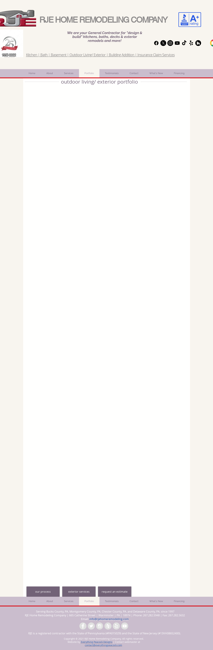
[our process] (43, 592)
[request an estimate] (114, 592)
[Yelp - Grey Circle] (116, 626)
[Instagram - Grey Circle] (99, 626)
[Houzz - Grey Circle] (108, 626)
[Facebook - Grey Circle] (82, 626)
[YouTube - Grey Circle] (124, 626)
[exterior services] (79, 592)
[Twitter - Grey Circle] (91, 626)
